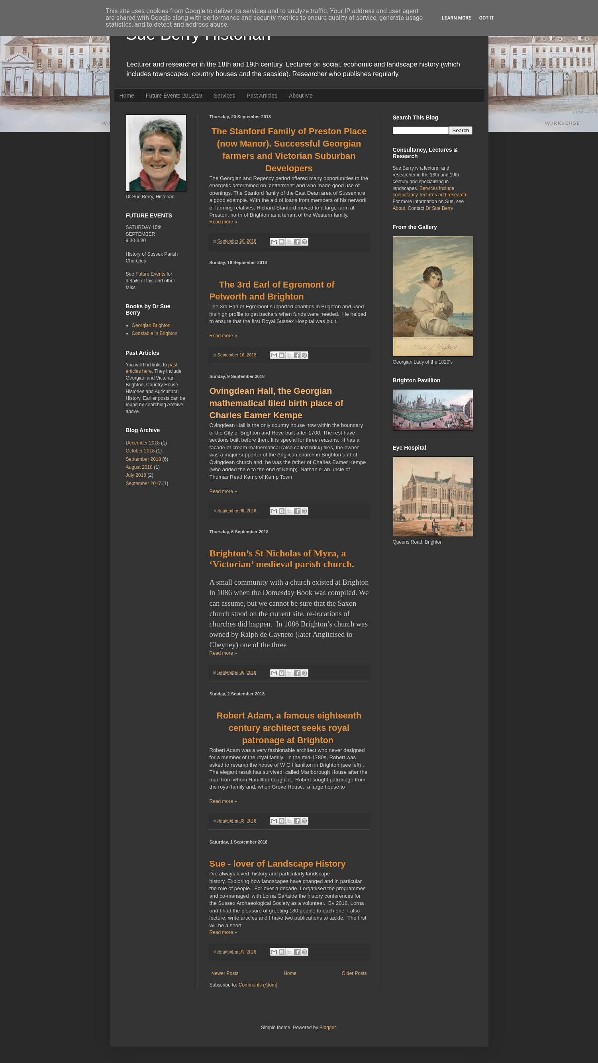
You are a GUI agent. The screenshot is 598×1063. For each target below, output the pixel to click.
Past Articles (262, 95)
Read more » (223, 222)
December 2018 (143, 443)
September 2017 (143, 483)
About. (400, 208)
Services (224, 95)
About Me (301, 95)
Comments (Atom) (258, 985)
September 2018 (143, 459)
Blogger (328, 1027)
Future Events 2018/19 (174, 95)
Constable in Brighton (155, 333)
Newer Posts (225, 973)
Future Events (150, 274)
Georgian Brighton (151, 325)
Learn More (456, 18)
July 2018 (136, 475)
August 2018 (139, 467)
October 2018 (140, 451)
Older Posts (354, 973)
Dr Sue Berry (439, 208)
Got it (486, 18)
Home (127, 95)
